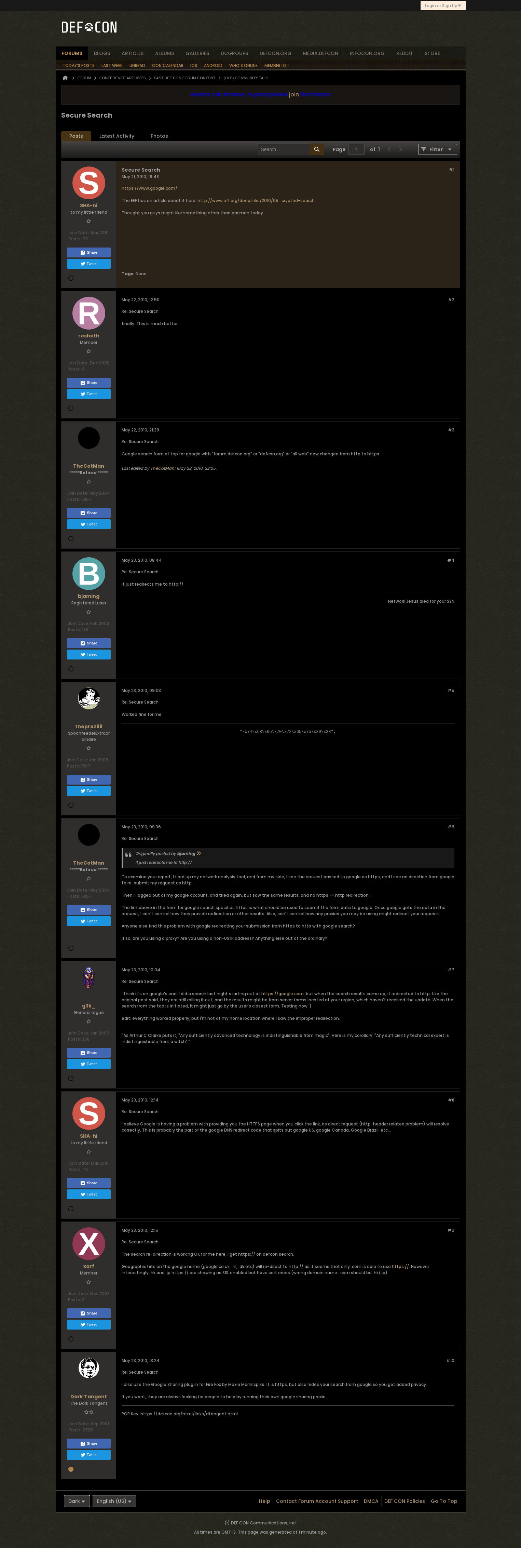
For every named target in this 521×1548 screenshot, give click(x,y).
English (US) (114, 1501)
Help (264, 1501)
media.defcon (320, 53)
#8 (451, 1100)
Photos (159, 136)
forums (71, 53)
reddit (404, 53)
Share (88, 252)
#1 (451, 169)
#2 (451, 300)
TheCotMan (162, 468)
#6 (451, 827)
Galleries (197, 53)
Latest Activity (116, 136)
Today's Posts (79, 65)
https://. (401, 1266)
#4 (450, 560)
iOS (193, 65)
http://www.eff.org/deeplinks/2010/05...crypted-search (256, 200)
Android (213, 65)
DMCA (371, 1501)
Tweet (89, 264)
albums (164, 53)
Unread (137, 65)
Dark (76, 1501)
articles (132, 53)
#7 (451, 970)
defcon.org (275, 53)
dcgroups (234, 53)
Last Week (112, 65)
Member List (276, 65)
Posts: (75, 239)
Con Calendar (167, 65)
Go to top (444, 1501)
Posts (76, 136)
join (294, 94)
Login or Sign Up (443, 6)
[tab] (76, 136)
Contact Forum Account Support (317, 1501)
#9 (451, 1230)
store (432, 53)
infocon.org (367, 53)
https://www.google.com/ (149, 188)
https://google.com (282, 994)
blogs (102, 53)
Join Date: (79, 233)
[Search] (291, 149)
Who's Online (243, 65)
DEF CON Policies (404, 1501)
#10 (450, 1360)
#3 (451, 430)
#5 (451, 690)
